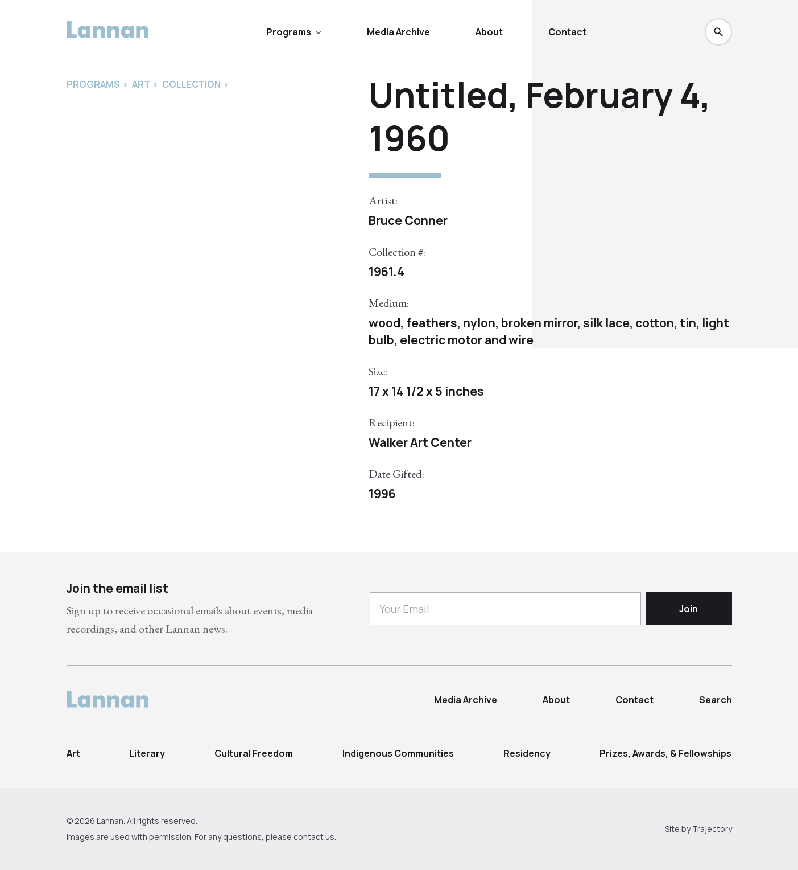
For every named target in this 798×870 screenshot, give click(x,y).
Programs (293, 32)
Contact (567, 32)
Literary (147, 753)
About (489, 32)
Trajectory (712, 828)
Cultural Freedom (253, 753)
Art (73, 753)
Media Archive (398, 32)
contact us (313, 836)
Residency (527, 753)
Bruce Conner (408, 220)
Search (715, 699)
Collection (191, 84)
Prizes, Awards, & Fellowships (665, 753)
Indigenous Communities (398, 753)
